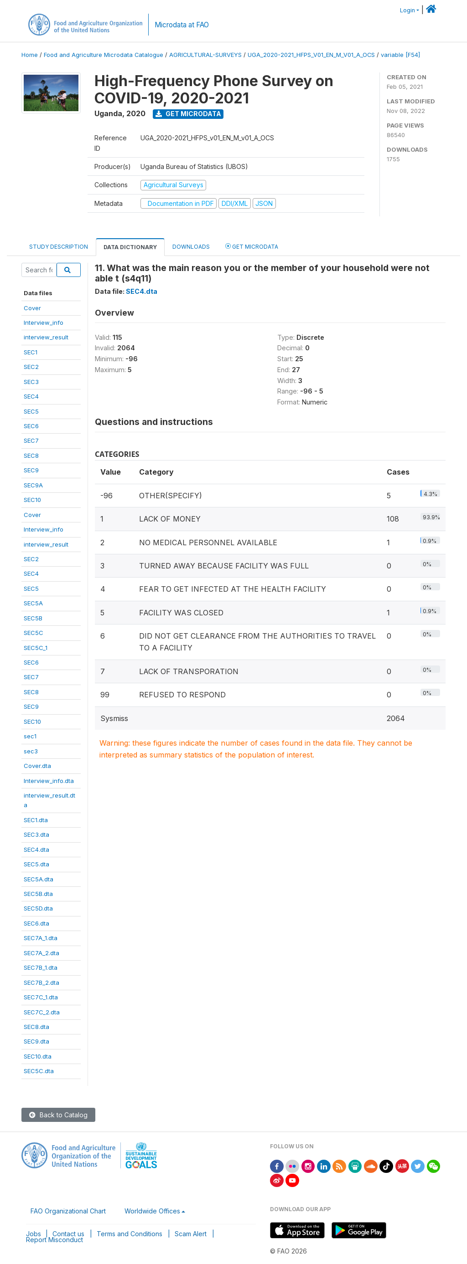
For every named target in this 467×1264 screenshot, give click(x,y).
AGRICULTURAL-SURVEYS (205, 54)
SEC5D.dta (38, 908)
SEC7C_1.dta (41, 997)
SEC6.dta (36, 923)
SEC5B (33, 618)
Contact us (68, 1234)
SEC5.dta (36, 864)
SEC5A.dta (38, 879)
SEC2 (31, 366)
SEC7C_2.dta (42, 1012)
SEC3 (31, 381)
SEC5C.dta (39, 1071)
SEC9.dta (36, 1041)
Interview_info (43, 322)
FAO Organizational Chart (68, 1211)
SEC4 (31, 396)
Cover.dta (37, 765)
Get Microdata (188, 114)
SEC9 (31, 470)
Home (29, 54)
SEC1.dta (36, 820)
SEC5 (31, 411)
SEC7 (31, 440)
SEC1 (30, 352)
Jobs (33, 1234)
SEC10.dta (38, 1056)
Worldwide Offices (152, 1211)
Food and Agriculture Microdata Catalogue (103, 54)
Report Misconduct (54, 1240)
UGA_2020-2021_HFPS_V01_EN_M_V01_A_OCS (311, 54)
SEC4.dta (36, 849)
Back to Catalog (58, 1115)
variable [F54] (400, 54)
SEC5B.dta (38, 893)
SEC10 (32, 499)
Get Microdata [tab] (251, 246)
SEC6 (31, 426)
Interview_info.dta (49, 780)
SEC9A (33, 485)
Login (407, 10)
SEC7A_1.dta (40, 938)
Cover (32, 308)
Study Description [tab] (58, 246)
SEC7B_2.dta (41, 982)
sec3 (31, 751)
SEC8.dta (36, 1026)
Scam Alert (191, 1234)
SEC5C (33, 632)
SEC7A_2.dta (41, 953)
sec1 (30, 736)
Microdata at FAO (182, 24)
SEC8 (31, 455)
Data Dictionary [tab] (130, 247)
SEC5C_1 (35, 647)
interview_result (46, 337)
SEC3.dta (36, 834)
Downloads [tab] (191, 246)
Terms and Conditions (129, 1234)
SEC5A (33, 603)
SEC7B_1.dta (40, 967)
